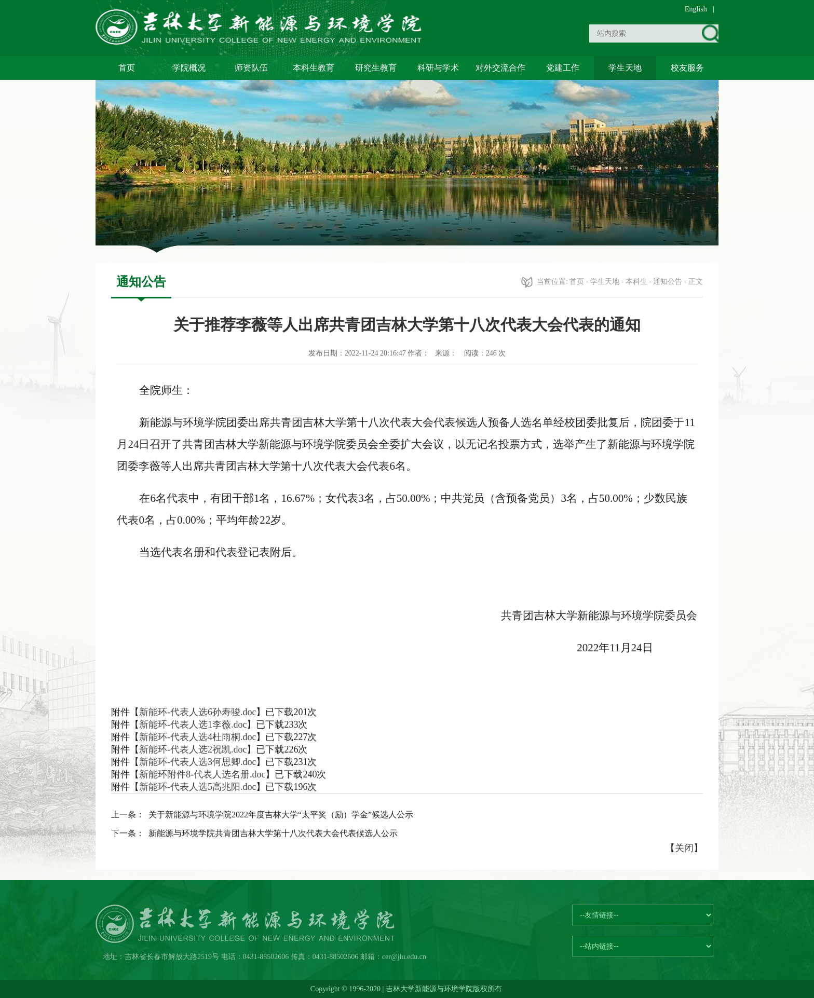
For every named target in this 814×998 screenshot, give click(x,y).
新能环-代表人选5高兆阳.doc (197, 787)
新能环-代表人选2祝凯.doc (193, 749)
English (696, 9)
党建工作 (562, 67)
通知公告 (667, 281)
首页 (126, 67)
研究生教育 (376, 67)
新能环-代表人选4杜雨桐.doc (197, 737)
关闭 (684, 848)
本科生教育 (313, 67)
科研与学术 (438, 67)
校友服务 (687, 67)
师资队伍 (251, 67)
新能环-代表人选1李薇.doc (193, 724)
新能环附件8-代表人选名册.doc (202, 774)
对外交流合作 (500, 67)
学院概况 (189, 67)
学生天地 (625, 67)
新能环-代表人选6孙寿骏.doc (197, 712)
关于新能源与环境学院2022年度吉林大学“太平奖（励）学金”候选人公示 (280, 814)
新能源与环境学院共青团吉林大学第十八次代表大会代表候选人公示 (273, 833)
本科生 (636, 281)
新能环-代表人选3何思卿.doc (197, 762)
